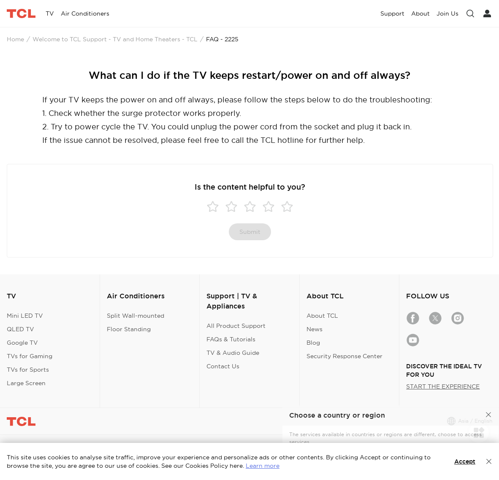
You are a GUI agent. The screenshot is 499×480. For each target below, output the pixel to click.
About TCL (322, 315)
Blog (313, 342)
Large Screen (26, 383)
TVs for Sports (28, 369)
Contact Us (222, 366)
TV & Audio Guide (232, 353)
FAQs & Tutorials (230, 339)
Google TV (22, 342)
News (314, 329)
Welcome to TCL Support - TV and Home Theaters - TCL (115, 39)
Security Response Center (344, 356)
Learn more (262, 465)
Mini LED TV (25, 315)
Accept (464, 461)
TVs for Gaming (29, 356)
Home (15, 39)
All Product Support (236, 326)
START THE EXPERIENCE (443, 386)
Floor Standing (129, 329)
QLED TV (20, 329)
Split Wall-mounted (135, 315)
